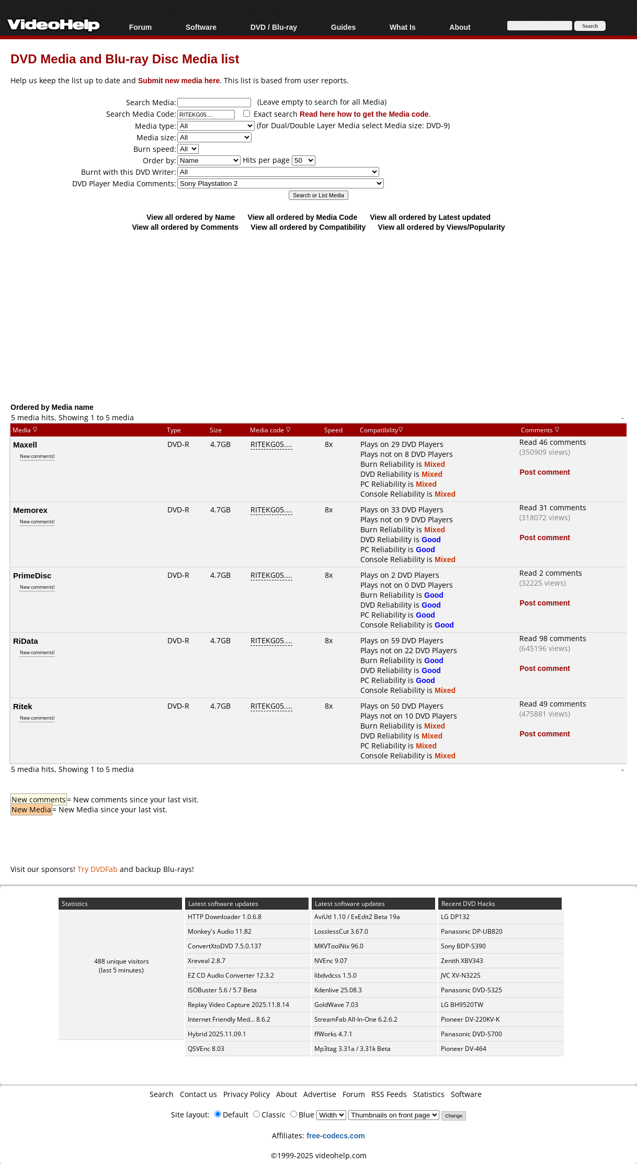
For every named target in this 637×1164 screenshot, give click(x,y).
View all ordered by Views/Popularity (441, 227)
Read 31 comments (552, 507)
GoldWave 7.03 (336, 1004)
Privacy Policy (246, 1094)
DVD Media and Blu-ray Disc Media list (124, 58)
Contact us (198, 1094)
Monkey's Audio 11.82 (220, 931)
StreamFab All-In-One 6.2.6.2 (355, 1019)
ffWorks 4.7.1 (333, 1033)
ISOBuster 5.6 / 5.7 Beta (222, 990)
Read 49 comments (552, 704)
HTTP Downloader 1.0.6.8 (224, 916)
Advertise (319, 1094)
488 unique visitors (121, 961)
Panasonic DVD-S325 (471, 990)
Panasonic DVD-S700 (471, 1033)
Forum (140, 27)
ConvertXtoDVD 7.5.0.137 (224, 946)
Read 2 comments (550, 573)
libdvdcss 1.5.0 (335, 975)
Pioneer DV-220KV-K (470, 1019)
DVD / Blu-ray (274, 27)
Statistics (429, 1094)
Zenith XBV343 (462, 960)
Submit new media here (179, 80)
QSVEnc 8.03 (206, 1048)
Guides (343, 27)
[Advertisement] (323, 316)
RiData (25, 640)
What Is (403, 27)
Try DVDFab (97, 869)
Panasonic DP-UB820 (472, 931)
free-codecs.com (335, 1135)
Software (201, 27)
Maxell (25, 444)
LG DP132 (455, 916)
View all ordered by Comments (185, 227)
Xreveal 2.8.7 (206, 960)
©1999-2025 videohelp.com (319, 1155)
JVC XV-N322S (461, 975)
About (459, 27)
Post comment (544, 472)
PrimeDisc (32, 575)
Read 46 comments (552, 442)
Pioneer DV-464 (463, 1048)
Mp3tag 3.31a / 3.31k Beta (352, 1048)
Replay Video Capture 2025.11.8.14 (238, 1004)
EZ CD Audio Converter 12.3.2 (231, 975)
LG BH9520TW (462, 1004)
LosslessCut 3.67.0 (341, 931)
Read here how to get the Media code (364, 114)
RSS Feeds (389, 1094)
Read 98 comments (552, 638)
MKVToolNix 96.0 (338, 946)
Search (162, 1094)
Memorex (30, 510)
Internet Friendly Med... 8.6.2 (229, 1019)
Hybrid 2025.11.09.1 (217, 1033)
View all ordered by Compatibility (308, 227)
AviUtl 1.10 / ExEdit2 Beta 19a (357, 916)
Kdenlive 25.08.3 (338, 990)
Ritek (22, 706)
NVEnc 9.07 (330, 960)
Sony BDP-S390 (463, 946)
